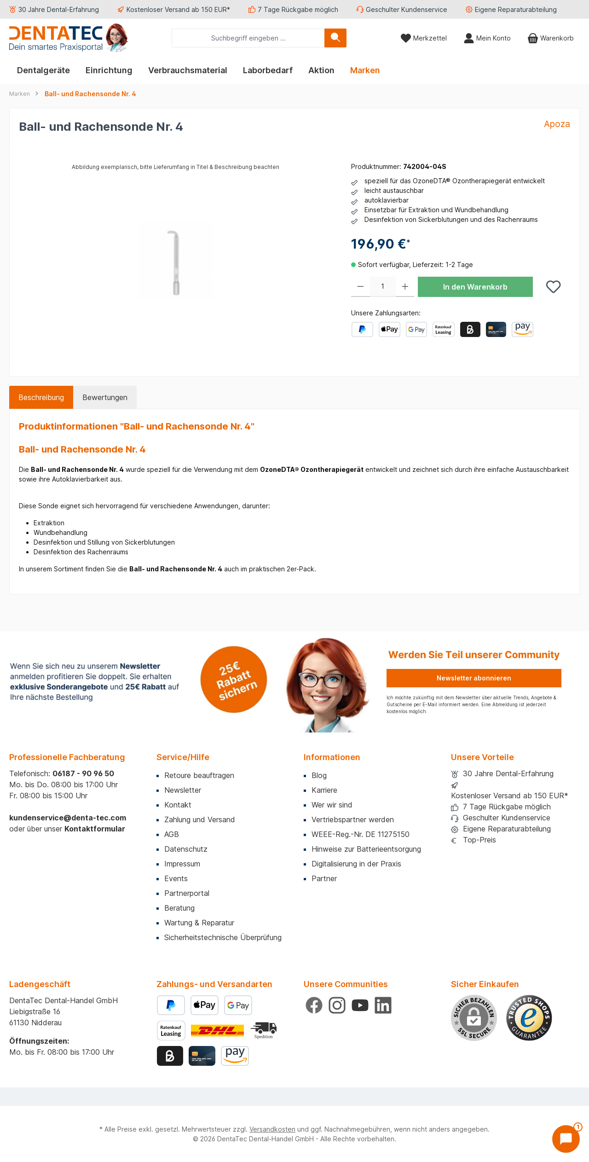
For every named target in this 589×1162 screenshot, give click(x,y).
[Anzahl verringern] (360, 287)
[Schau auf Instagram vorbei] (337, 1005)
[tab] (41, 397)
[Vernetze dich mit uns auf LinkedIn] (383, 1005)
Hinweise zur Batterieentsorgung (366, 849)
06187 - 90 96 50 (83, 773)
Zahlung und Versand (199, 819)
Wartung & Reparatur (199, 922)
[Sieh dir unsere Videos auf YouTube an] (360, 1005)
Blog (319, 775)
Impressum (182, 863)
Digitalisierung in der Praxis (356, 863)
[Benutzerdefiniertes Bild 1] (529, 1018)
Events (176, 878)
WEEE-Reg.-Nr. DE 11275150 (361, 834)
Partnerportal (186, 893)
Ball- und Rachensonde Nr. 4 (90, 94)
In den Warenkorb (475, 286)
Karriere (324, 790)
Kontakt (177, 804)
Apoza (557, 123)
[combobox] (248, 38)
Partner (324, 878)
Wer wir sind (332, 804)
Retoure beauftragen (199, 775)
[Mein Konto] (487, 38)
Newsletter (182, 790)
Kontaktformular (94, 828)
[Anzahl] (383, 287)
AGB (171, 834)
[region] (176, 261)
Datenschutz (186, 849)
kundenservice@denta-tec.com (67, 817)
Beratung (179, 907)
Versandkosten (272, 1129)
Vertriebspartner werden (353, 819)
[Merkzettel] (423, 38)
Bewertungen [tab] (104, 397)
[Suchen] (335, 38)
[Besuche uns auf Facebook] (314, 1005)
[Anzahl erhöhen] (405, 287)
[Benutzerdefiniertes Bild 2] (264, 1030)
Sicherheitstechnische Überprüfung (223, 937)
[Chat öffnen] (566, 1139)
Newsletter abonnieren (474, 678)
